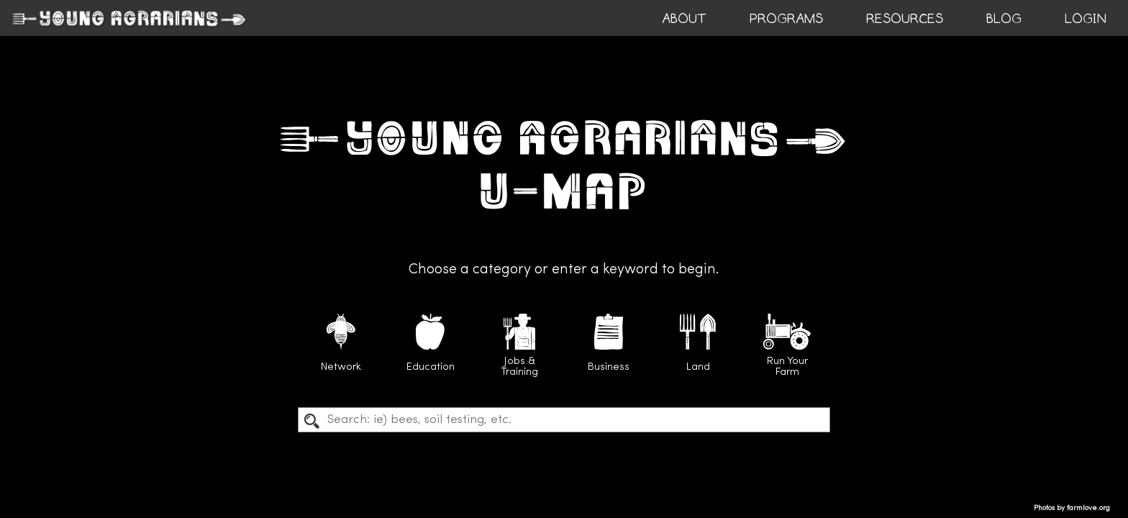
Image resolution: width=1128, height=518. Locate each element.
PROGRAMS (786, 18)
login (1085, 18)
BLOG (1004, 18)
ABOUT (684, 18)
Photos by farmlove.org (1072, 508)
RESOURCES (904, 18)
